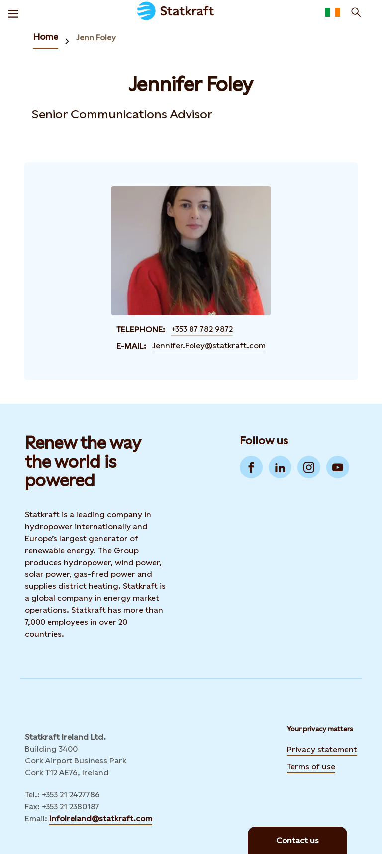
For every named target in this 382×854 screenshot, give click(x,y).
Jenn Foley (96, 37)
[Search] (356, 12)
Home (45, 36)
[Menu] (13, 12)
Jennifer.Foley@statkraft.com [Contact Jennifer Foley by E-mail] (209, 345)
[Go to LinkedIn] (280, 467)
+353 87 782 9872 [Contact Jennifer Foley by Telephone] (202, 329)
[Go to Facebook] (251, 467)
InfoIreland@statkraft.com (100, 818)
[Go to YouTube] (337, 467)
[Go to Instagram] (308, 467)
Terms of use (311, 766)
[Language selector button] (332, 12)
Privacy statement (322, 749)
